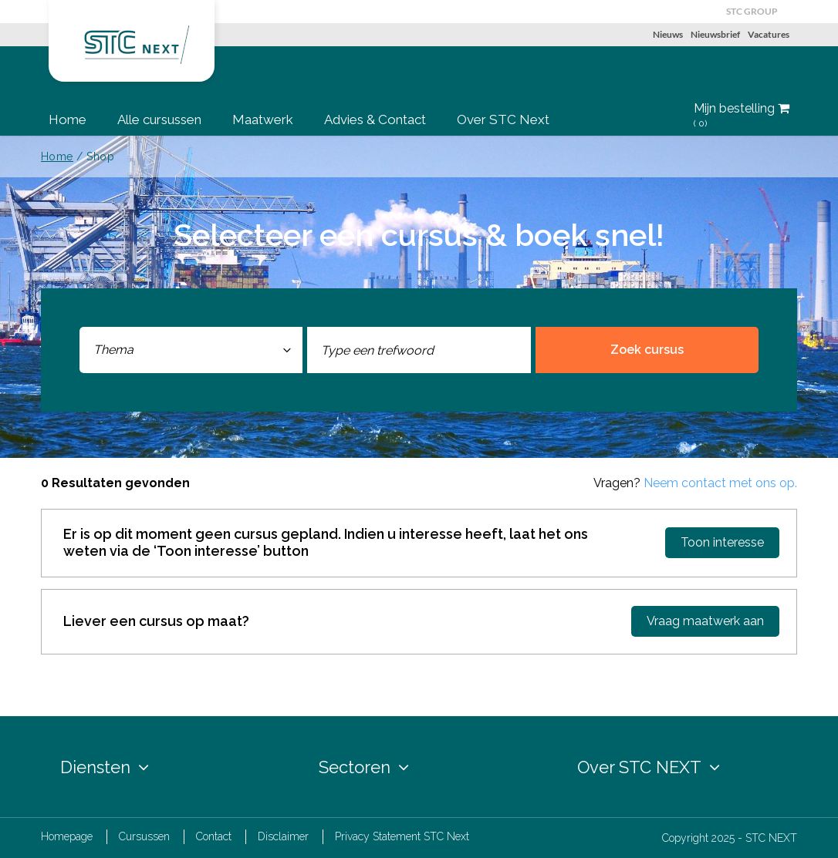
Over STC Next (503, 119)
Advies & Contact (375, 119)
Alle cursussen (159, 119)
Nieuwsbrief (715, 34)
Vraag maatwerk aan (705, 621)
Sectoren (364, 767)
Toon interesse (722, 542)
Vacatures (768, 34)
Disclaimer (283, 836)
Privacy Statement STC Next (402, 836)
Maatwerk (262, 119)
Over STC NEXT (648, 767)
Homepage (67, 836)
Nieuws (668, 34)
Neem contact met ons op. (720, 483)
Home (67, 119)
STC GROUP (752, 11)
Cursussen (144, 836)
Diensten (104, 767)
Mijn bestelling (741, 115)
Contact (213, 836)
